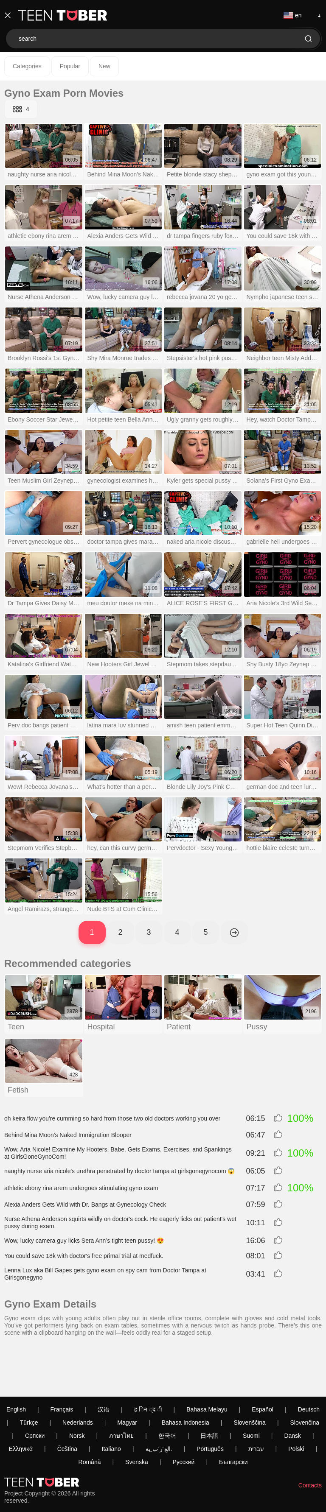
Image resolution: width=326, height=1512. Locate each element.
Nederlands (77, 1375)
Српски (35, 1388)
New (104, 66)
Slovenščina (249, 1375)
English (16, 1361)
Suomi (251, 1388)
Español (262, 1361)
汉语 (104, 1361)
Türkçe (29, 1375)
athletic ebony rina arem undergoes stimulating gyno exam (81, 1188)
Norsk (77, 1388)
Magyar (127, 1375)
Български (233, 1414)
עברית (256, 1401)
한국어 (167, 1388)
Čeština (67, 1401)
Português (210, 1401)
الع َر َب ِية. (159, 1401)
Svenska (136, 1414)
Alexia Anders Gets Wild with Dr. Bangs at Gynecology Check (85, 1204)
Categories (27, 66)
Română (90, 1414)
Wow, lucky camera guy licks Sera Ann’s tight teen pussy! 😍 (84, 1240)
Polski (296, 1401)
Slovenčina (305, 1375)
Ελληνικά (21, 1401)
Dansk (292, 1388)
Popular (70, 66)
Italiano (111, 1401)
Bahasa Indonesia (185, 1375)
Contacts (310, 1437)
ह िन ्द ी (148, 1361)
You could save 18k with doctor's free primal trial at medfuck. (83, 1255)
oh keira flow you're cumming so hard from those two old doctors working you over (112, 1118)
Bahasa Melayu (207, 1361)
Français (62, 1361)
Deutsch (309, 1361)
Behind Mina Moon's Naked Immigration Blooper (68, 1135)
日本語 (209, 1388)
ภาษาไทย (121, 1388)
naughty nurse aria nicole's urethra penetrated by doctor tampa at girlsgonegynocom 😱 (119, 1171)
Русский (183, 1414)
